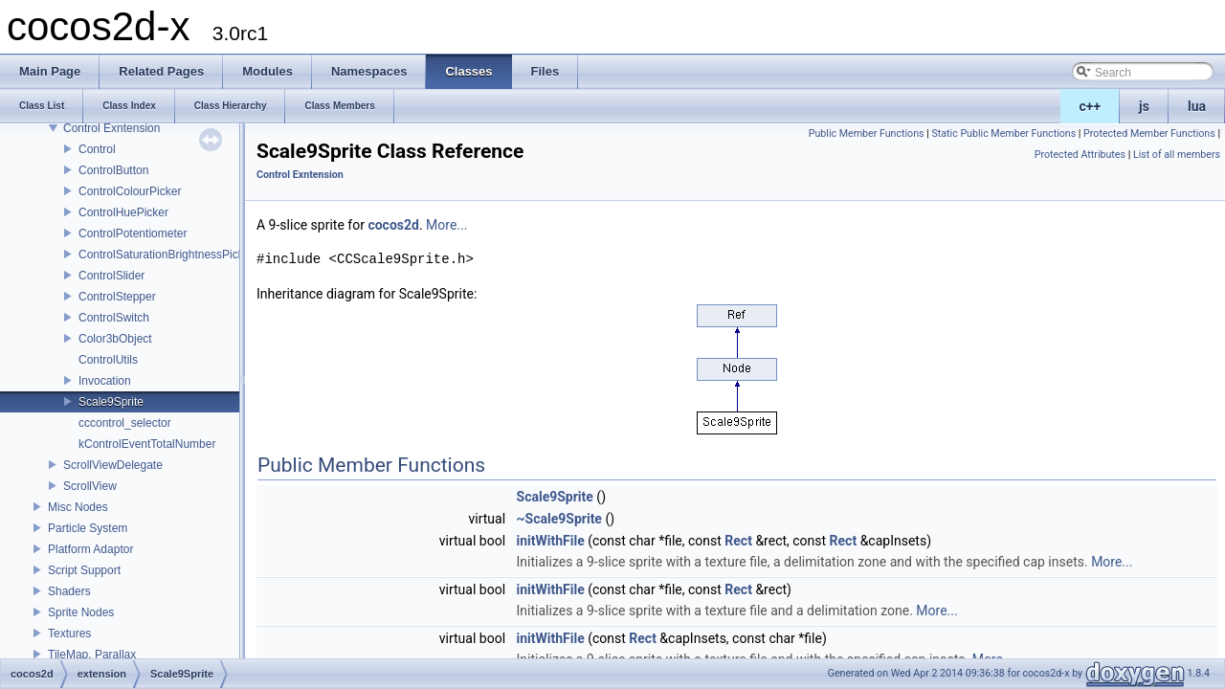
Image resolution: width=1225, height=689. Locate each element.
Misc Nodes (78, 507)
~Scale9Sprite (559, 518)
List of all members (1176, 154)
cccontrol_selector (124, 423)
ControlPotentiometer (132, 233)
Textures (69, 633)
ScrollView (90, 486)
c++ (1091, 106)
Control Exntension (111, 128)
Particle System (87, 528)
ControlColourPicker (129, 191)
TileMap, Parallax (92, 654)
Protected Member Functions (1149, 133)
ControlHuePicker (123, 212)
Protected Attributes (1080, 154)
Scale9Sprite (111, 402)
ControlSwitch (113, 317)
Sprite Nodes (81, 612)
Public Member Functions (866, 133)
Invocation (104, 381)
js (1144, 106)
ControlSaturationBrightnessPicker (166, 254)
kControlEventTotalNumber (146, 444)
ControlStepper (117, 296)
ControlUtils (108, 360)
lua (1197, 106)
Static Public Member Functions (1003, 133)
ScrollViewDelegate (113, 465)
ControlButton (113, 170)
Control (97, 149)
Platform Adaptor (90, 549)
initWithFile (551, 540)
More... (446, 225)
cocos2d (393, 225)
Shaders (69, 591)
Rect (738, 540)
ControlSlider (111, 275)
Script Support (84, 570)
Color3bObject (115, 338)
